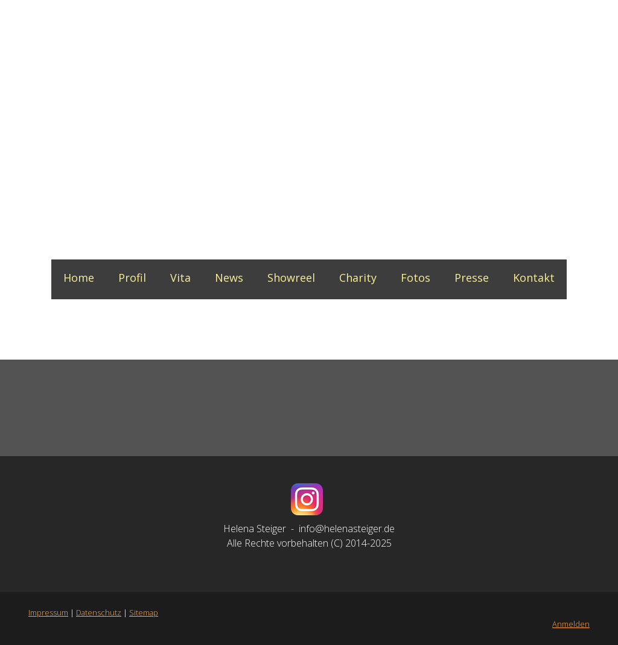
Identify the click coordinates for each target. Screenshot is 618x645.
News (229, 277)
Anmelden (571, 623)
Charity (358, 277)
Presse (471, 277)
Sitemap (143, 612)
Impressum (48, 612)
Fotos (415, 277)
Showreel (291, 277)
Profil (132, 277)
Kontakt (534, 277)
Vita (180, 277)
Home (78, 277)
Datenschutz (98, 612)
